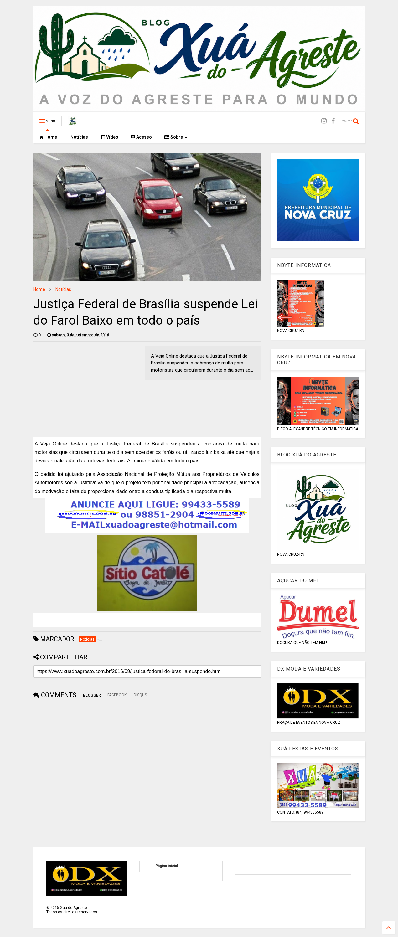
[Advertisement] (85, 390)
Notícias (79, 137)
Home (48, 137)
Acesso (141, 137)
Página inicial (166, 866)
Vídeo (109, 137)
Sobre (176, 137)
